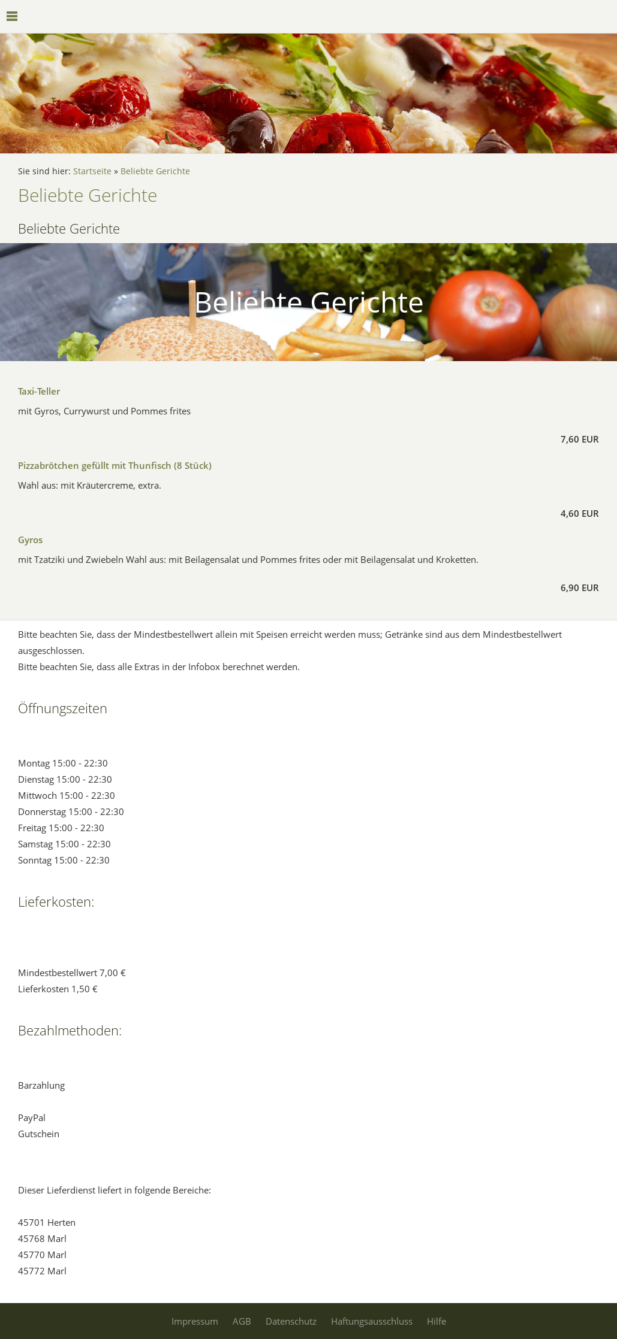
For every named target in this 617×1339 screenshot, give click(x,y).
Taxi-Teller (39, 391)
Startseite (92, 171)
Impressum (194, 1321)
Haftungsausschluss (372, 1321)
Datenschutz (291, 1321)
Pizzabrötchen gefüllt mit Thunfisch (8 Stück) (115, 465)
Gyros (30, 540)
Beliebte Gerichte (155, 171)
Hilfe (436, 1321)
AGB (242, 1321)
